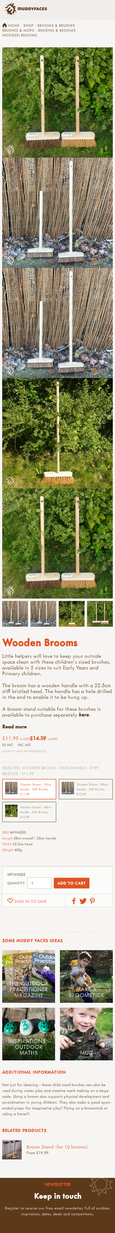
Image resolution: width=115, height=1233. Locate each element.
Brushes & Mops (18, 30)
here (84, 714)
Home (10, 25)
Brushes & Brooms (57, 30)
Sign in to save (30, 901)
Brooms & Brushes (56, 25)
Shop (28, 25)
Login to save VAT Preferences (24, 751)
